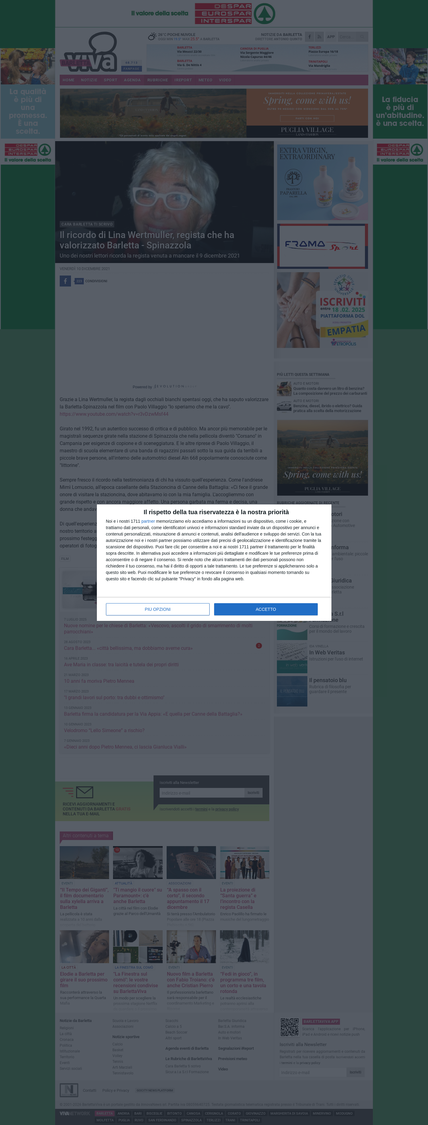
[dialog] (214, 562)
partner (148, 521)
